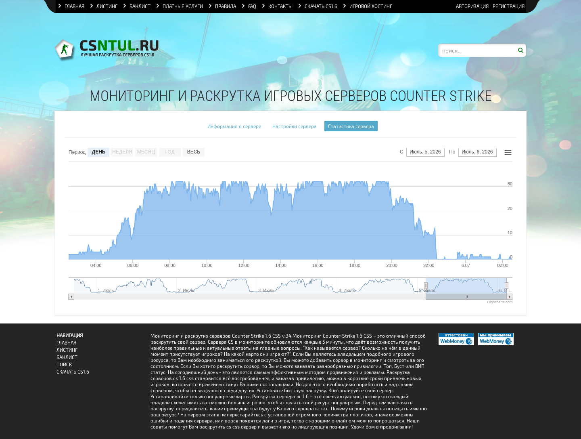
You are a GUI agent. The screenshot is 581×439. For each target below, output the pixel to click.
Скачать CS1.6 (72, 371)
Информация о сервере (234, 126)
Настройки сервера (294, 126)
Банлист (66, 357)
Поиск (64, 364)
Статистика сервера (351, 126)
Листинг (66, 350)
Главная (66, 342)
